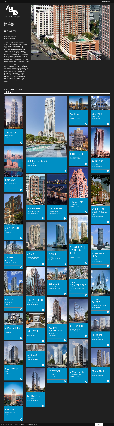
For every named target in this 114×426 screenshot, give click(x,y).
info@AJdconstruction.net (31, 424)
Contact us (99, 424)
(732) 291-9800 (21, 424)
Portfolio (9, 24)
